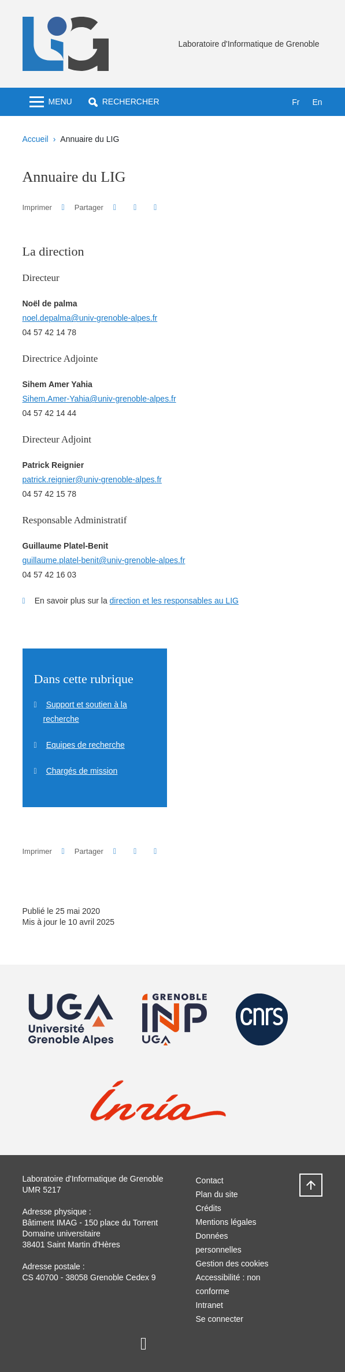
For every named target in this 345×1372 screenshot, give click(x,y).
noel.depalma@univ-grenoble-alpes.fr (90, 318)
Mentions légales (225, 1222)
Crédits (208, 1208)
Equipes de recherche (85, 744)
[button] (124, 102)
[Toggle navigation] (51, 102)
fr (295, 102)
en (317, 102)
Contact (209, 1180)
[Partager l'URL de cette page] (156, 207)
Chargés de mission (82, 770)
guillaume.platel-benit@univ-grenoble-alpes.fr (104, 560)
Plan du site (216, 1194)
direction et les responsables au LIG (174, 600)
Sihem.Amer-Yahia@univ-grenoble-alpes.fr (99, 398)
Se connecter (219, 1319)
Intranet (208, 1305)
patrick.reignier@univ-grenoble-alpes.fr (92, 479)
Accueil (36, 139)
